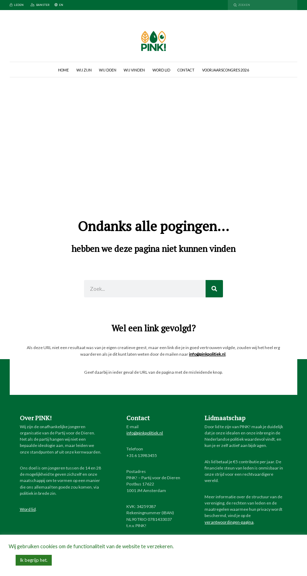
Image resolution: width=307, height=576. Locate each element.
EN (59, 5)
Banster (40, 5)
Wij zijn (84, 70)
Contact (185, 70)
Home (63, 70)
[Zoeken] (214, 288)
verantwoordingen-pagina (229, 522)
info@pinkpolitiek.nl (207, 354)
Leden (17, 5)
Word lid (161, 70)
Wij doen (107, 70)
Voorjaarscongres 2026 (225, 70)
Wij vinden (134, 70)
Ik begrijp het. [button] (34, 560)
